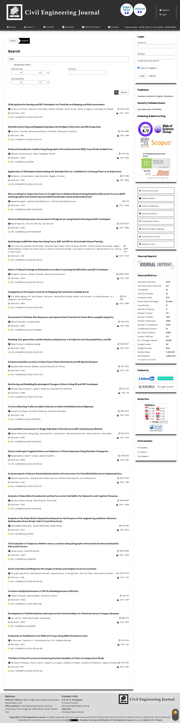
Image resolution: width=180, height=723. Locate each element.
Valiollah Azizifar (31, 551)
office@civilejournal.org (73, 712)
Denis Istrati (71, 109)
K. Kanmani (16, 640)
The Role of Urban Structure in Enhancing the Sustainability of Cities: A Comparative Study (56, 658)
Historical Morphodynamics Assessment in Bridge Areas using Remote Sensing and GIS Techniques (59, 219)
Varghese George (32, 344)
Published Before (17, 79)
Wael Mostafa (41, 176)
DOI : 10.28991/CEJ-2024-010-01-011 (26, 184)
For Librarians (143, 456)
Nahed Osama (57, 573)
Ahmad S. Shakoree (38, 411)
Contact (113, 27)
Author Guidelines (148, 206)
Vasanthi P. (28, 640)
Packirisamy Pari (43, 640)
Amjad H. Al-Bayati (19, 411)
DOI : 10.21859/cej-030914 (22, 162)
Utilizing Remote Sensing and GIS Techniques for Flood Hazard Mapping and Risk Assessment (56, 104)
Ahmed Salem (27, 176)
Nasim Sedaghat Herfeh (44, 154)
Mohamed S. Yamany (67, 131)
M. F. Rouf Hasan (35, 296)
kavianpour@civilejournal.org (75, 706)
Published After (17, 69)
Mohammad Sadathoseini (64, 201)
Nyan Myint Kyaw (31, 618)
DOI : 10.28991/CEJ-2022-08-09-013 (27, 352)
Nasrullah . (107, 433)
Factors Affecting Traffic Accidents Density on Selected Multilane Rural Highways (51, 406)
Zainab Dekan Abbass (21, 389)
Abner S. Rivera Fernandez (59, 249)
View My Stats (156, 430)
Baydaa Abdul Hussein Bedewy (25, 366)
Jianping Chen (46, 433)
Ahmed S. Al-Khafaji (20, 663)
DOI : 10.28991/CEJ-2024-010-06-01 (26, 260)
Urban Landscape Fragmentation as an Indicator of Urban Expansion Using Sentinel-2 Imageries (58, 451)
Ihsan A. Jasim (37, 663)
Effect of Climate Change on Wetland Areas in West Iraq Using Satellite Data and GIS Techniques (58, 269)
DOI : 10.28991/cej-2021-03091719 (25, 419)
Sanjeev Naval (33, 322)
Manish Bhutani (18, 322)
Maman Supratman (20, 478)
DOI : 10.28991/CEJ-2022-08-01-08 (26, 604)
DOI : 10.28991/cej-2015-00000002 (26, 209)
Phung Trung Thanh (20, 573)
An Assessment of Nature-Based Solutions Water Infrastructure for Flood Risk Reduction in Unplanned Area (65, 474)
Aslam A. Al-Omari (19, 109)
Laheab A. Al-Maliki (72, 663)
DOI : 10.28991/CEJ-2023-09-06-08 (26, 648)
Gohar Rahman (94, 433)
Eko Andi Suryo (25, 299)
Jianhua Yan (60, 433)
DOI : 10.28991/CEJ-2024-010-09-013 (27, 282)
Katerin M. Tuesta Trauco (34, 249)
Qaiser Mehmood (19, 433)
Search (124, 92)
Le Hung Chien (72, 573)
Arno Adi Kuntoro (88, 478)
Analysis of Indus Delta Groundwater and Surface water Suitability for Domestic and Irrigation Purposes (63, 496)
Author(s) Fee (147, 244)
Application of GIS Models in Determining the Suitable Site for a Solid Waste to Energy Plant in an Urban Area (64, 171)
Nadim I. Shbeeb (56, 109)
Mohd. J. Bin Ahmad (82, 296)
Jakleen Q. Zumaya (53, 663)
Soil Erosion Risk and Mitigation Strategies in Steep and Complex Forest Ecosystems (52, 569)
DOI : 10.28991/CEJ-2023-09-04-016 (27, 307)
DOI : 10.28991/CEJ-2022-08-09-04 (26, 464)
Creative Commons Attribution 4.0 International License (106, 720)
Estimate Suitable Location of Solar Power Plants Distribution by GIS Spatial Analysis (53, 362)
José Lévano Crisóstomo (84, 249)
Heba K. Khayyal (18, 596)
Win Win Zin (48, 223)
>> (127, 683)
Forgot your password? (148, 61)
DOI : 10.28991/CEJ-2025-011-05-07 (26, 486)
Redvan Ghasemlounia (21, 154)
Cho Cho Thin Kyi (34, 223)
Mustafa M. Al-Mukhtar (61, 389)
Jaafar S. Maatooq (41, 389)
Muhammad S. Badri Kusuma (44, 478)
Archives (68, 27)
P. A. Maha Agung (19, 296)
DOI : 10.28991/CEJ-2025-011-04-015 (26, 671)
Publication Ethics (149, 221)
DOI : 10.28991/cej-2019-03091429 (26, 232)
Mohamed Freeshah (40, 573)
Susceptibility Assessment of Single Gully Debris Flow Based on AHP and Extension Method (55, 429)
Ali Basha (15, 176)
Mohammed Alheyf (37, 131)
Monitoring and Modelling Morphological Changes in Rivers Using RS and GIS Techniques (53, 384)
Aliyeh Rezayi (56, 526)
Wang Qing (33, 433)
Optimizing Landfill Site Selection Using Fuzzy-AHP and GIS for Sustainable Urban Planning (55, 241)
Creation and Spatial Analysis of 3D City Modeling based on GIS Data (43, 591)
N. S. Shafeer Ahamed (61, 640)
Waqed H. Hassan (19, 274)
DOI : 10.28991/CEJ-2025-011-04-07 (26, 139)
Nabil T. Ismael (32, 456)
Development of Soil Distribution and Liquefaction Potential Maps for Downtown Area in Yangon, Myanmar (63, 613)
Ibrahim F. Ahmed (19, 131)
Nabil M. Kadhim (46, 456)
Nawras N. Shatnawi (38, 109)
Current (48, 27)
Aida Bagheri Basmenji (21, 526)
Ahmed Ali (52, 131)
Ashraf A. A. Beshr (49, 596)
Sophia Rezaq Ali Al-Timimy (52, 366)
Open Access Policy (149, 236)
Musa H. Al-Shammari (55, 274)
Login (163, 14)
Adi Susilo (48, 296)
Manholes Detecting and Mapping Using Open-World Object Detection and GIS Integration (54, 127)
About (29, 27)
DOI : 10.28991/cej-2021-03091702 (26, 441)
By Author (72, 69)
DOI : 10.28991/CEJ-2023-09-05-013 (27, 374)
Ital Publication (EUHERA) (150, 109)
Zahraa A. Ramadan (57, 411)
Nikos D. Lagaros (86, 109)
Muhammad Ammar (76, 433)
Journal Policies (148, 213)
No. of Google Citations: (148, 340)
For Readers (142, 448)
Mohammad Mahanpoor (39, 201)
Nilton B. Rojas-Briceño (76, 246)
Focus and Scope (148, 191)
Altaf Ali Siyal (40, 500)
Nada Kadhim (17, 456)
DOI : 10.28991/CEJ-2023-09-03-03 (26, 397)
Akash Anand (17, 344)
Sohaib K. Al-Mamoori (92, 663)
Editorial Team (91, 27)
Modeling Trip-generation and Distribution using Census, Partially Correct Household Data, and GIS (59, 339)
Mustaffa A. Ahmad (63, 296)
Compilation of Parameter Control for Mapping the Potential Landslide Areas (48, 292)
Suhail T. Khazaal (36, 274)
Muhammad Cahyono (69, 478)
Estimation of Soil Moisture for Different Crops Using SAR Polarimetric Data (48, 636)
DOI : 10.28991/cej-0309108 (23, 626)
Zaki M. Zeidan (33, 596)
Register (164, 10)
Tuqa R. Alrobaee (110, 663)
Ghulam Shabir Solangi (22, 500)
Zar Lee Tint (16, 618)
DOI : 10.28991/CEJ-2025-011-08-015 (27, 581)
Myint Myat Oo (18, 223)
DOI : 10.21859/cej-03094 (22, 534)
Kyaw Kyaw (45, 618)
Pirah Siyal (51, 500)
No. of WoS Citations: (147, 333)
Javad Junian (17, 551)
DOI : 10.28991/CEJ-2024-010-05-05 (27, 117)
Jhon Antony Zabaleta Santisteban (27, 246)
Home (11, 27)
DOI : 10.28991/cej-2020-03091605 (26, 330)
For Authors (142, 452)
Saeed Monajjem (19, 201)
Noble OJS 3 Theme (152, 720)
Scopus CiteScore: (145, 336)
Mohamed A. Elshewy (103, 573)
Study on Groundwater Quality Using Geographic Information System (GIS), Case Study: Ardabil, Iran (60, 149)
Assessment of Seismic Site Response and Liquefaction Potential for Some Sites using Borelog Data (61, 317)
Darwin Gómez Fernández (100, 246)
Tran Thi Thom (86, 573)
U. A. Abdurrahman (101, 296)
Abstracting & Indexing (151, 229)
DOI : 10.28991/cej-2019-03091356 (26, 508)
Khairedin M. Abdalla (103, 109)
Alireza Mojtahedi (41, 526)
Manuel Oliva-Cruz (105, 249)
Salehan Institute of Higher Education (155, 96)
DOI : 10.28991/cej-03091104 (23, 559)
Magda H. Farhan (57, 176)
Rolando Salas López (55, 246)
